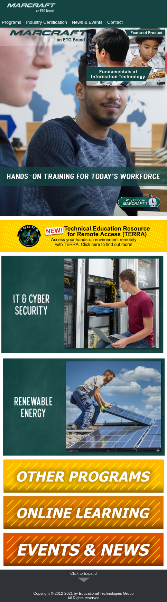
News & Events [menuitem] (87, 22)
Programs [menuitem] (11, 22)
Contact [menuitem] (115, 22)
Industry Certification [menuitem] (46, 22)
